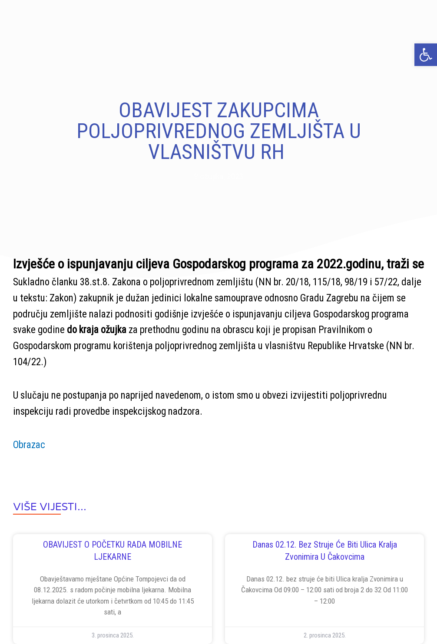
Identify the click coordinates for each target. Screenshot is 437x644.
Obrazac (29, 445)
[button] (425, 54)
